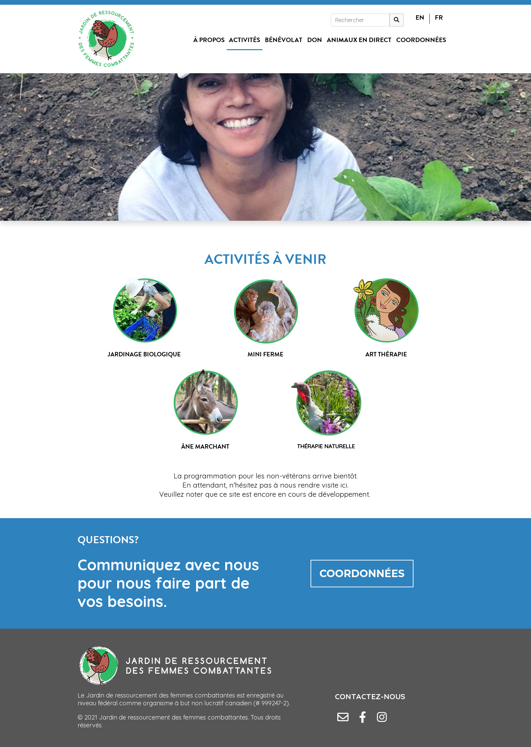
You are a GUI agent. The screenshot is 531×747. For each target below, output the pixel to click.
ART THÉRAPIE (386, 354)
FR (439, 17)
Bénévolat (283, 40)
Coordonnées (421, 40)
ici (343, 484)
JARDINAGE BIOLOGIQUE (144, 354)
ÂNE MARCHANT (205, 446)
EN (420, 17)
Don (314, 40)
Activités (244, 40)
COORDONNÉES (361, 573)
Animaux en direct (359, 40)
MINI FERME (265, 354)
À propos (209, 40)
